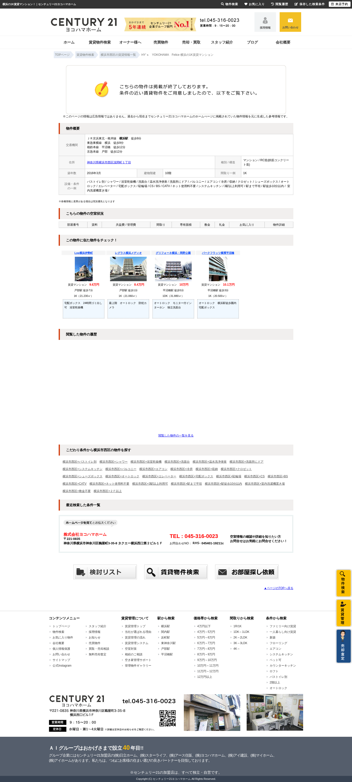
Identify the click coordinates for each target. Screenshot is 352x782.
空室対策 (131, 648)
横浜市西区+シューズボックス (82, 476)
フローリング (278, 643)
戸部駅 (165, 648)
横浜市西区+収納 (207, 469)
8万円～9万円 (206, 654)
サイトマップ (61, 660)
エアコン (275, 648)
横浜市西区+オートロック (122, 476)
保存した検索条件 (310, 4)
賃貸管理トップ (135, 626)
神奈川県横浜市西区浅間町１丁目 (109, 162)
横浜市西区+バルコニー (120, 469)
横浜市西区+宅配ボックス (196, 476)
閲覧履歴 (279, 4)
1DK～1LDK (241, 632)
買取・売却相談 (99, 648)
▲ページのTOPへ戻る (278, 588)
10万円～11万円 (208, 665)
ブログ (252, 42)
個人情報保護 (61, 648)
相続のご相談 (134, 654)
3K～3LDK (240, 643)
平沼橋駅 (167, 654)
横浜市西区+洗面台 (177, 461)
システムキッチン (281, 654)
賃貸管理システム (136, 643)
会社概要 (283, 42)
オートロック (278, 688)
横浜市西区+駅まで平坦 (186, 483)
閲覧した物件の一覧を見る (176, 435)
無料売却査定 (97, 654)
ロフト (274, 671)
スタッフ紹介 (222, 42)
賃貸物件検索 (100, 42)
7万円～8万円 (206, 648)
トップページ (61, 626)
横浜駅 (165, 626)
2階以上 (275, 682)
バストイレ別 (278, 677)
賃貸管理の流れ (135, 637)
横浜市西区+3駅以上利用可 (150, 483)
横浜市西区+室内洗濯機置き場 (265, 483)
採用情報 (265, 27)
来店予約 (339, 4)
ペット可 (275, 660)
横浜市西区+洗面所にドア (247, 461)
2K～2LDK (240, 637)
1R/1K (237, 626)
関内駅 (165, 632)
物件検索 (58, 632)
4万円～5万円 (206, 632)
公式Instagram (62, 665)
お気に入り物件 (63, 637)
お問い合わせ (290, 27)
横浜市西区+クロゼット (236, 469)
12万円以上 (204, 677)
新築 (272, 637)
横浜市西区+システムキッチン (82, 469)
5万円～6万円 (206, 637)
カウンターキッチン (283, 665)
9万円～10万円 (207, 660)
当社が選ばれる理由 (138, 632)
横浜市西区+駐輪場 (228, 476)
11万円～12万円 (208, 671)
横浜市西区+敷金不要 (77, 491)
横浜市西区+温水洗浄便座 (210, 461)
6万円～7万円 (206, 643)
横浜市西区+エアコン (153, 469)
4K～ (236, 648)
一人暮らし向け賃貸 (283, 632)
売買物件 (161, 42)
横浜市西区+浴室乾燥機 (146, 461)
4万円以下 (204, 626)
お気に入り (254, 4)
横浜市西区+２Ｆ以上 (108, 491)
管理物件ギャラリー (138, 665)
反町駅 (165, 637)
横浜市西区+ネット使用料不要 (109, 483)
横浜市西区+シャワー (113, 461)
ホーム (69, 42)
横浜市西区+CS (254, 476)
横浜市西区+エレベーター (159, 476)
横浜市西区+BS (278, 476)
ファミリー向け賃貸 (283, 626)
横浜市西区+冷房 (181, 469)
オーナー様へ (130, 42)
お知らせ (94, 637)
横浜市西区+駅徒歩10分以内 (223, 483)
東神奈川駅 (168, 643)
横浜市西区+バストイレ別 (80, 461)
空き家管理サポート (138, 660)
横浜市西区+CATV (75, 483)
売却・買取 (191, 42)
